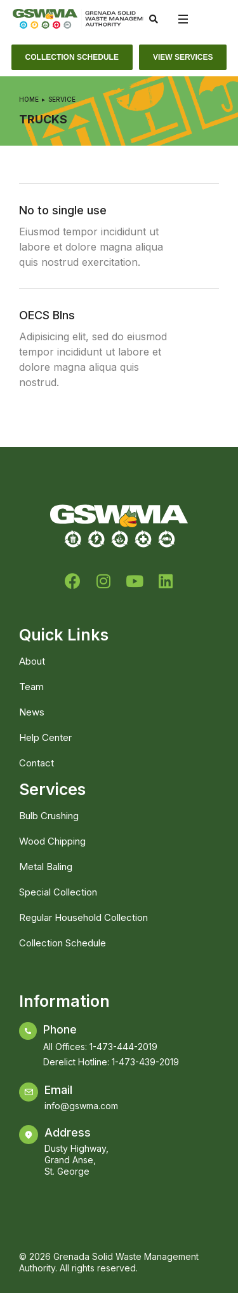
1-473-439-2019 (145, 1061)
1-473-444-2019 (123, 1046)
